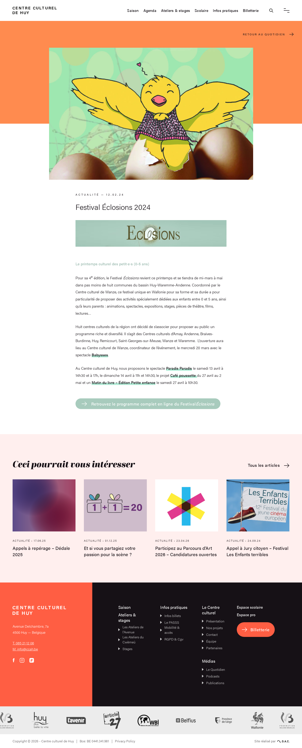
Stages (125, 648)
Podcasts (210, 676)
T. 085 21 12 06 (23, 642)
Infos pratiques (225, 10)
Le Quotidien (213, 669)
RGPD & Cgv (172, 639)
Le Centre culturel (211, 610)
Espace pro (246, 614)
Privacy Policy (125, 741)
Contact (210, 634)
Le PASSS (169, 622)
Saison (133, 10)
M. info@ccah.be (25, 649)
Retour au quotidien (268, 34)
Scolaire (201, 10)
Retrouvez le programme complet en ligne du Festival (148, 404)
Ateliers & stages (175, 10)
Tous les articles (268, 465)
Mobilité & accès (170, 630)
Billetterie (251, 10)
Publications (213, 682)
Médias (208, 661)
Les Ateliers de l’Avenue (130, 629)
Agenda (149, 10)
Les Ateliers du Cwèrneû (131, 639)
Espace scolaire (250, 607)
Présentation (213, 621)
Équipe (209, 641)
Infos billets (170, 615)
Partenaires (212, 647)
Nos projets (212, 627)
